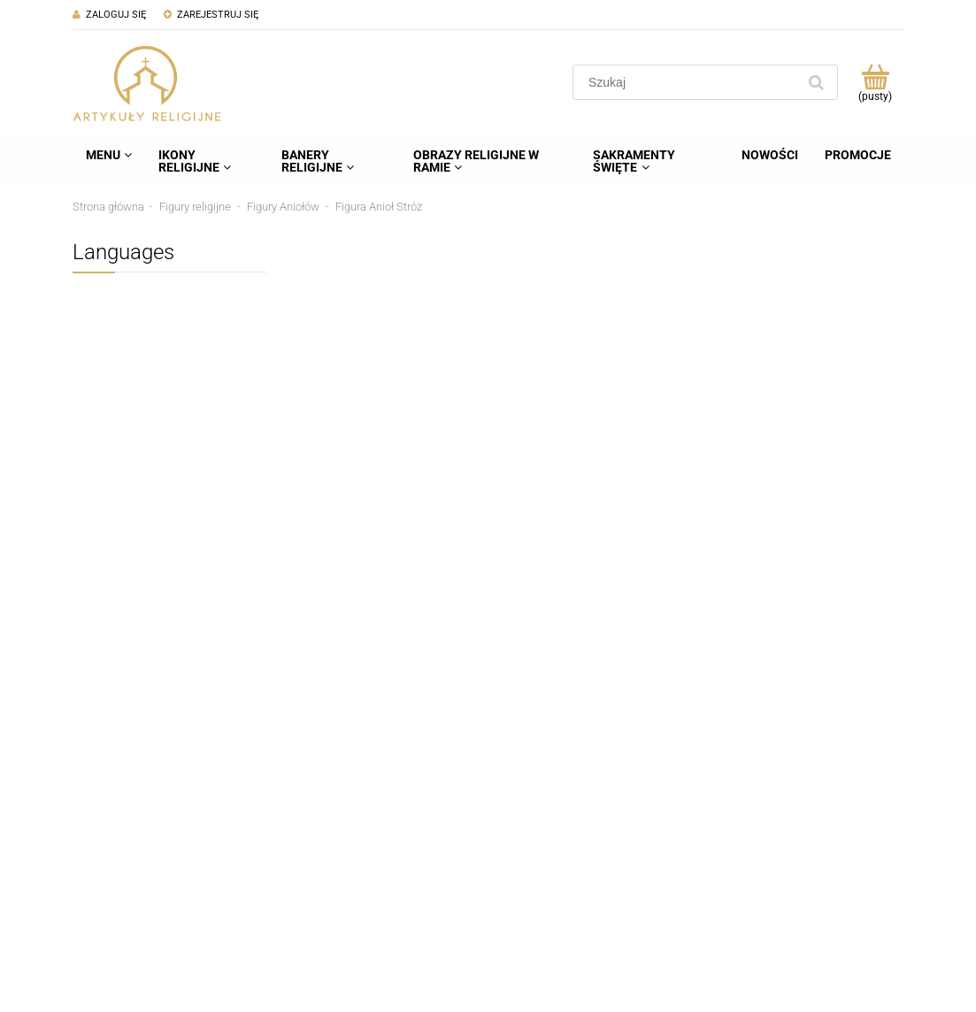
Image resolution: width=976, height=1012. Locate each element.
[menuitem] (109, 154)
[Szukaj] (816, 82)
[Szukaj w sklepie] (688, 82)
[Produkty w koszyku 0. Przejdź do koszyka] (875, 82)
